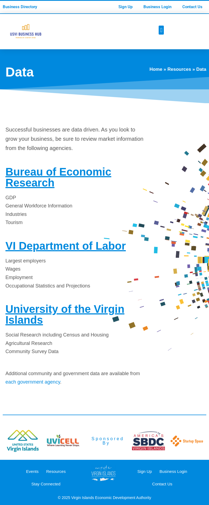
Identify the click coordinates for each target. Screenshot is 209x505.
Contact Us (192, 6)
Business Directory (20, 6)
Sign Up (125, 6)
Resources (179, 69)
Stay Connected (45, 484)
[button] (161, 30)
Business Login (157, 6)
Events (32, 471)
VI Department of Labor (65, 246)
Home (155, 69)
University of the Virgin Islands (64, 314)
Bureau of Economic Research (58, 177)
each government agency (32, 382)
